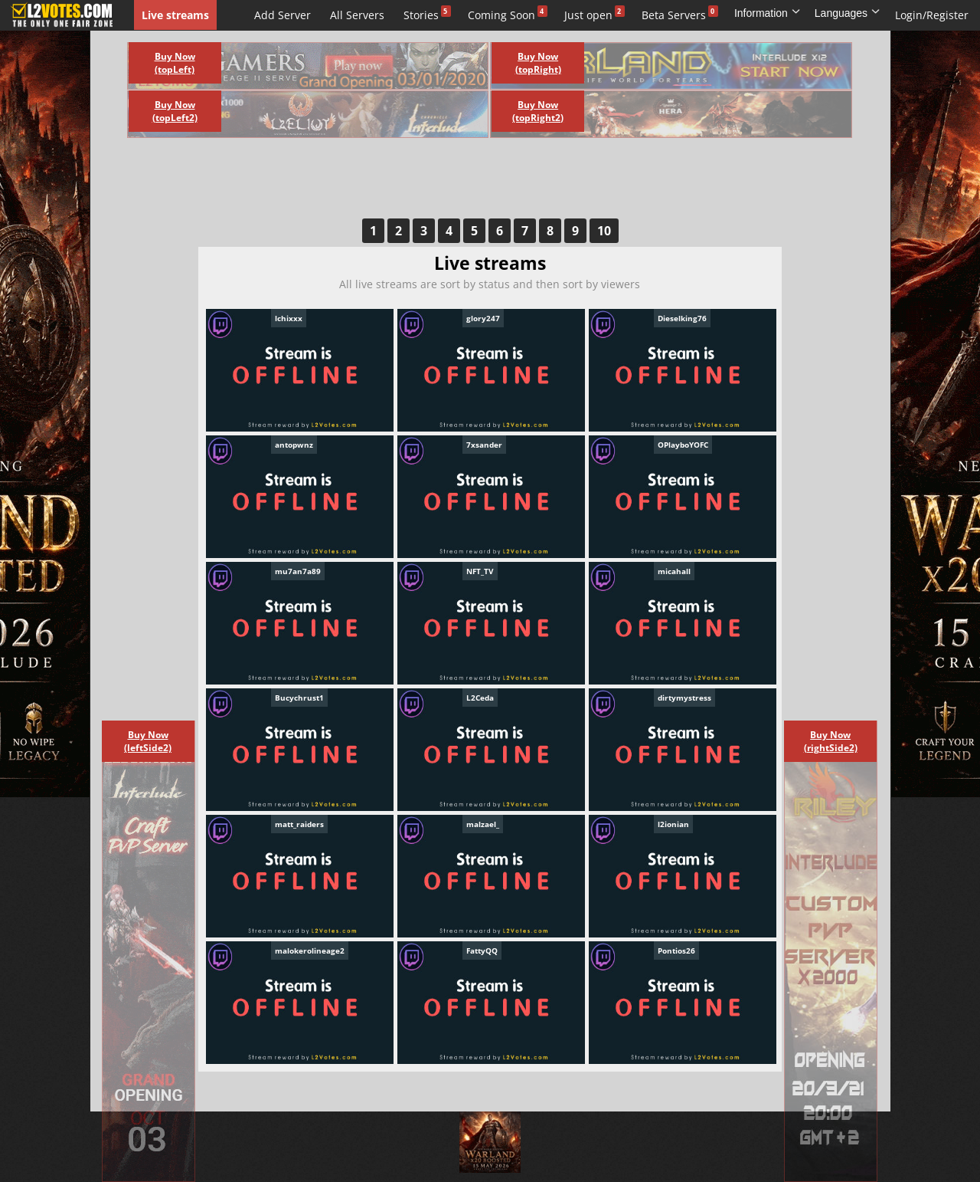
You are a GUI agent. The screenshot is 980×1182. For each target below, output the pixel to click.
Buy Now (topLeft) (175, 63)
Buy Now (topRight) (538, 63)
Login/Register (932, 15)
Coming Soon (501, 15)
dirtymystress (684, 697)
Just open (588, 15)
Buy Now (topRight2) (538, 111)
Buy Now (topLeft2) (175, 111)
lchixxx (288, 318)
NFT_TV (480, 571)
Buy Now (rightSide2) (831, 741)
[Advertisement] (473, 183)
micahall (674, 571)
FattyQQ (482, 950)
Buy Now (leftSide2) (148, 741)
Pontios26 (676, 950)
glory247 (483, 318)
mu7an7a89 (298, 571)
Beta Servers (674, 15)
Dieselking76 (682, 318)
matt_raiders (299, 824)
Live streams (175, 15)
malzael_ (482, 824)
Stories (421, 15)
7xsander (484, 444)
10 (604, 230)
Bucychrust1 (299, 697)
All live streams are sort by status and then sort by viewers (489, 284)
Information (767, 13)
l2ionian (673, 824)
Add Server (282, 15)
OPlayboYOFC (683, 444)
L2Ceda (480, 697)
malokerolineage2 (310, 950)
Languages (847, 13)
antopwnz (294, 444)
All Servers (357, 15)
